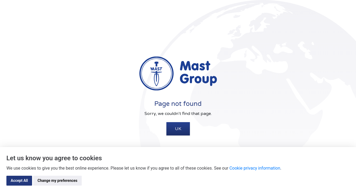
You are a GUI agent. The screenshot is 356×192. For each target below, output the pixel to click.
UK (178, 128)
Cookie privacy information (254, 168)
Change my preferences (57, 180)
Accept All (19, 180)
